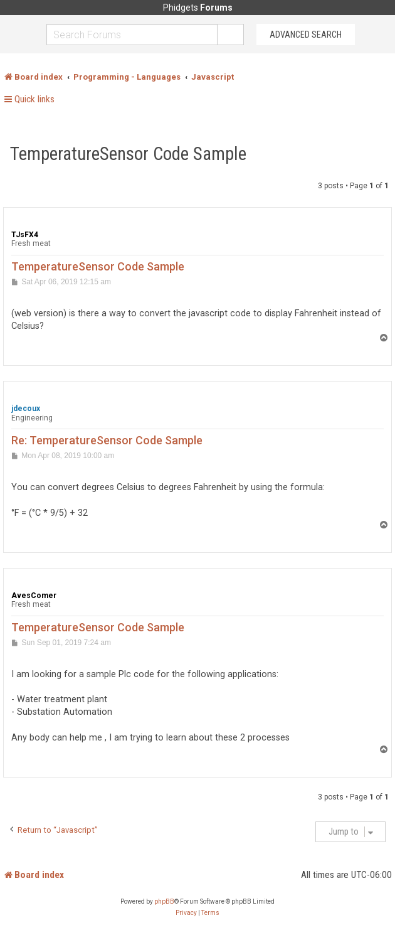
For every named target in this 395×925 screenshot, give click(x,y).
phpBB (164, 901)
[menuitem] (186, 913)
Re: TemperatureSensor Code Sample (107, 440)
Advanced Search (306, 34)
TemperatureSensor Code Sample (128, 153)
